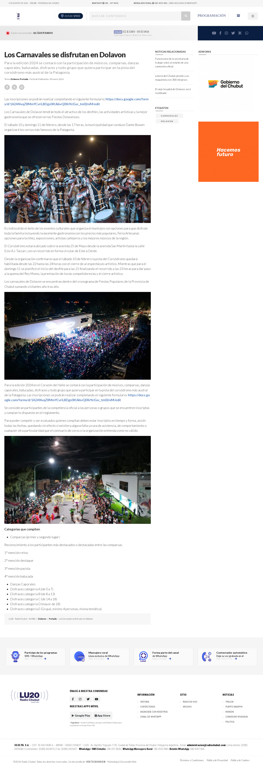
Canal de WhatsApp (150, 716)
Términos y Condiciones (192, 760)
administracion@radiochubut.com (206, 745)
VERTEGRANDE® (96, 761)
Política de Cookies (240, 760)
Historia (144, 701)
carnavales (169, 116)
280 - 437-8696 (105, 3)
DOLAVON (167, 121)
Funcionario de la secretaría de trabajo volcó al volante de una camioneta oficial (172, 62)
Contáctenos (147, 706)
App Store (102, 715)
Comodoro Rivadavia (236, 716)
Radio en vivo (190, 701)
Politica (229, 721)
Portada (24, 79)
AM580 (72, 15)
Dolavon (15, 79)
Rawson (229, 711)
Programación (212, 15)
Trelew (229, 701)
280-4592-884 (151, 3)
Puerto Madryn (233, 706)
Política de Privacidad (217, 760)
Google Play (81, 715)
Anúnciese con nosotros (154, 711)
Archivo (187, 706)
